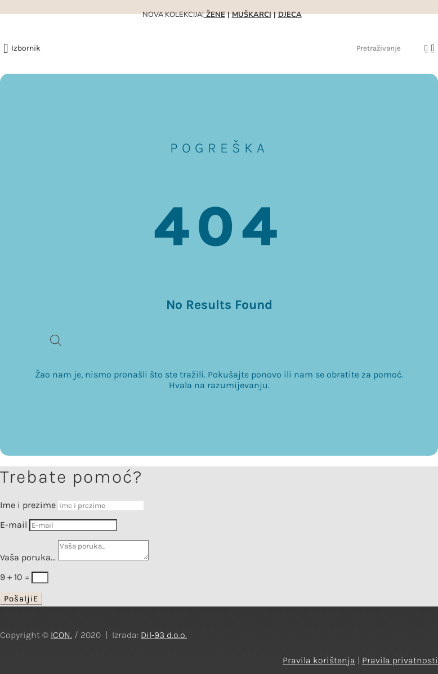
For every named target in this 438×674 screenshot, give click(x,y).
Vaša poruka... (28, 557)
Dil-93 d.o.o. (164, 635)
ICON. (61, 635)
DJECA (290, 15)
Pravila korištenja (319, 660)
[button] (26, 48)
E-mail (13, 524)
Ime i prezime (28, 505)
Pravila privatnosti (400, 660)
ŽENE (214, 15)
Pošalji (18, 599)
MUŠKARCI (251, 15)
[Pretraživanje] (387, 48)
